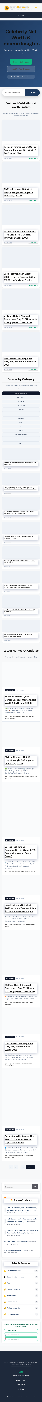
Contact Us (21, 1385)
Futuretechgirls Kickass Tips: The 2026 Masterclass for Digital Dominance (20, 1139)
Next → (30, 1167)
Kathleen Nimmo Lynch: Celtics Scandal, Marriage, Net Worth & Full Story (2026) (20, 699)
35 (23, 1167)
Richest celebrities (14, 1308)
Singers (21, 414)
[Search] (35, 1186)
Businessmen (21, 405)
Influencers (21, 397)
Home (21, 1371)
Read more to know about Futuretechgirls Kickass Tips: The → (19, 1156)
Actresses (21, 410)
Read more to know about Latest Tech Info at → (21, 872)
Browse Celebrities (21, 62)
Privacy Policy (21, 1380)
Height (21, 430)
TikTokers (21, 418)
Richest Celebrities (21, 393)
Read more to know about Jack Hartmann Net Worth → (20, 925)
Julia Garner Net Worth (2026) (15, 1250)
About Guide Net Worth (21, 1376)
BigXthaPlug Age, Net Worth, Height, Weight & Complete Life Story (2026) (20, 760)
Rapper (21, 443)
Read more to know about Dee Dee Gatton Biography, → (19, 1064)
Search (32, 93)
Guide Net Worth (17, 1397)
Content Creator (21, 435)
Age (21, 426)
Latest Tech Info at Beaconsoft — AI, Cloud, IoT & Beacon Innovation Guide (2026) (20, 851)
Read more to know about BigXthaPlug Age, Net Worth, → (21, 777)
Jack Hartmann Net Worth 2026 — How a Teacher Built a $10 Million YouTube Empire (20, 908)
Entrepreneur (21, 439)
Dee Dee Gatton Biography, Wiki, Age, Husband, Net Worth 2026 (19, 1046)
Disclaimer (21, 1389)
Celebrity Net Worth (14, 1271)
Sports (21, 422)
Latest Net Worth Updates (21, 69)
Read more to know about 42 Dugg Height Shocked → (19, 1003)
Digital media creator (15, 1289)
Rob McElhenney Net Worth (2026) (16, 1242)
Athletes (21, 401)
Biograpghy (11, 1295)
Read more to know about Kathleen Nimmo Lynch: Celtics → (19, 717)
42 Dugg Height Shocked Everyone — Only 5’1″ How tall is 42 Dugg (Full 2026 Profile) (20, 988)
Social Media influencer (16, 1277)
